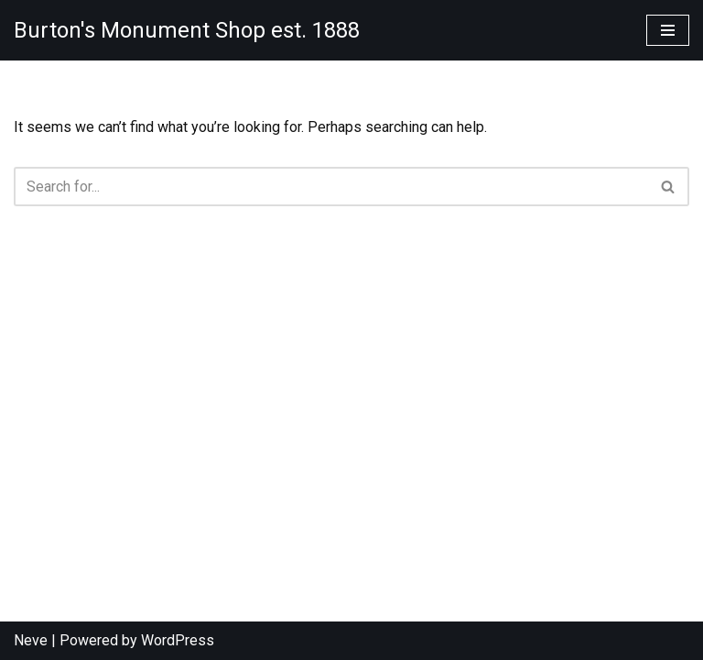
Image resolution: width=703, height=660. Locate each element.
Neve (31, 640)
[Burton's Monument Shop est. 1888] (187, 30)
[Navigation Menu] (667, 30)
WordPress (177, 640)
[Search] (331, 186)
